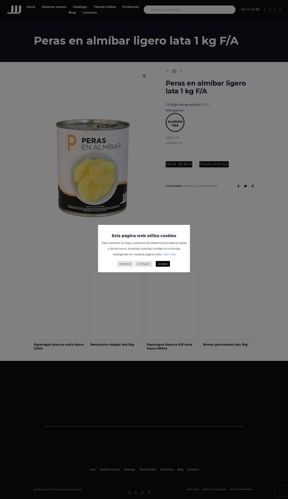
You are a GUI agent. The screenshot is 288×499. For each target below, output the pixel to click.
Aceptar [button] (163, 263)
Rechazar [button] (125, 263)
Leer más (169, 254)
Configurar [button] (143, 263)
